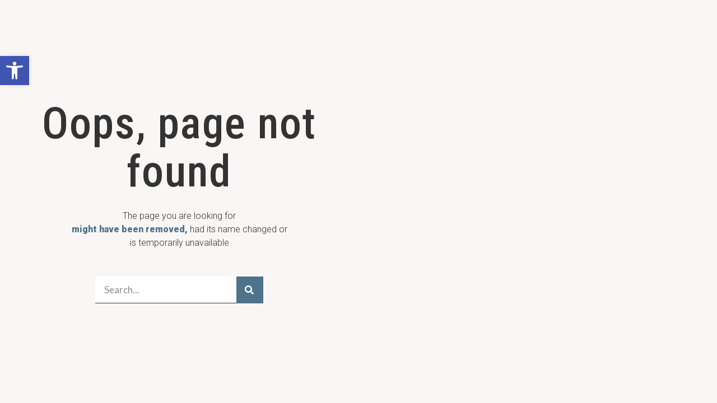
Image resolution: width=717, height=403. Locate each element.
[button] (14, 70)
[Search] (249, 290)
